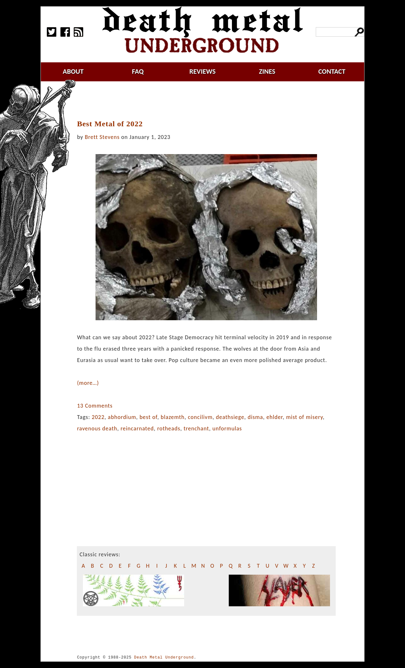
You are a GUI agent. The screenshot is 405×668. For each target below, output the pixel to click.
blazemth (173, 417)
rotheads (168, 428)
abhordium (122, 417)
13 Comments (94, 405)
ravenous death (97, 428)
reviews (203, 71)
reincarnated (137, 428)
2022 (98, 417)
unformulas (227, 428)
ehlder (274, 417)
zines (267, 71)
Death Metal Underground (164, 657)
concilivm (200, 417)
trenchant (196, 428)
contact (332, 71)
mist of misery (304, 417)
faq (138, 71)
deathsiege (230, 417)
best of (148, 417)
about (73, 71)
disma (255, 417)
